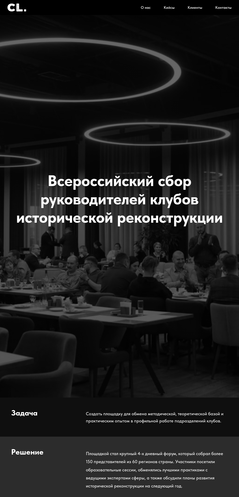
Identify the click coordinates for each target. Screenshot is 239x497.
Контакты (223, 7)
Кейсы (169, 7)
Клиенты (195, 7)
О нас (146, 7)
